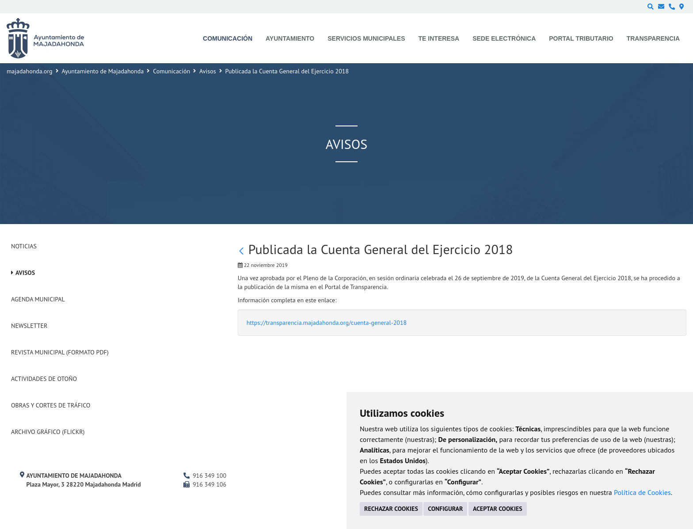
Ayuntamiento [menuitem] (290, 38)
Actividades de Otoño (44, 379)
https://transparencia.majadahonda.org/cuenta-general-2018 (327, 323)
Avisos (207, 71)
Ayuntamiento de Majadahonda (103, 71)
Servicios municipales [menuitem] (366, 38)
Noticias (24, 246)
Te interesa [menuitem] (439, 38)
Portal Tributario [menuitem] (581, 38)
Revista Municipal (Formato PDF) (60, 352)
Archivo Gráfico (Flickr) (48, 432)
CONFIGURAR (445, 509)
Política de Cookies (642, 492)
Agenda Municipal (38, 299)
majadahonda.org (30, 71)
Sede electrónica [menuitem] (504, 38)
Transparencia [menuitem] (653, 38)
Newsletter (29, 326)
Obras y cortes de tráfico (50, 405)
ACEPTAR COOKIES (497, 509)
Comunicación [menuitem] (227, 38)
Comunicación (171, 71)
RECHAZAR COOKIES (391, 509)
